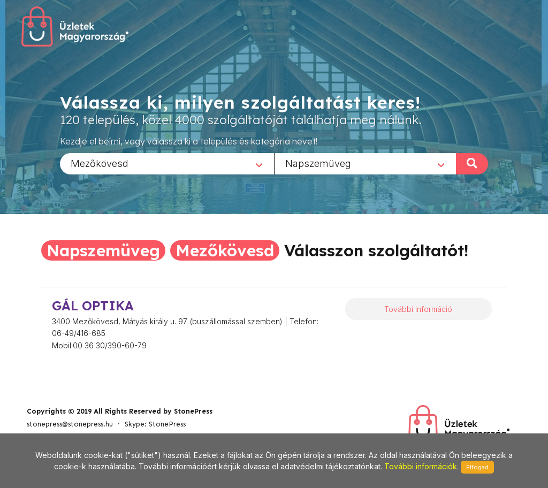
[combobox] (167, 163)
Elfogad (477, 467)
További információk (420, 466)
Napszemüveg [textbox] (318, 163)
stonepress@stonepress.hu (70, 424)
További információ (418, 309)
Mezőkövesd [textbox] (99, 163)
